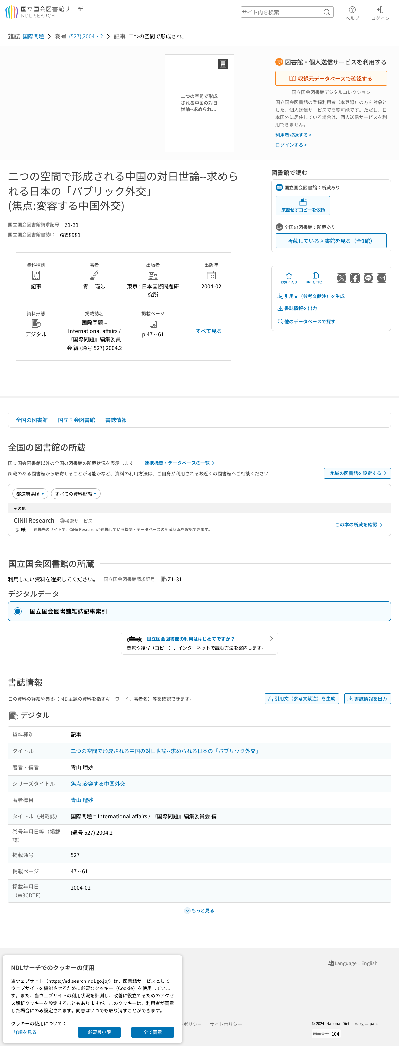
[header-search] (287, 12)
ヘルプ (352, 12)
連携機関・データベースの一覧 (181, 463)
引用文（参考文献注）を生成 (311, 296)
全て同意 (152, 1032)
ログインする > (291, 144)
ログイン (380, 12)
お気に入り (289, 278)
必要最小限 (99, 1032)
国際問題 (33, 36)
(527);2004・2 (86, 36)
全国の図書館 (32, 420)
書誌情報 (116, 420)
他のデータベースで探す (306, 321)
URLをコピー (316, 278)
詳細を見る (25, 1032)
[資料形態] (76, 493)
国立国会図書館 (76, 420)
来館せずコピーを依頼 (303, 205)
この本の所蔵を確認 (360, 525)
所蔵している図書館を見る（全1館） (331, 241)
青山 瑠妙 (82, 800)
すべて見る (209, 331)
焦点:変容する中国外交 (98, 783)
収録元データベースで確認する (330, 78)
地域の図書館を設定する (359, 473)
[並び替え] (30, 493)
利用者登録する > (293, 134)
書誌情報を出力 (297, 308)
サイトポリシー (226, 1024)
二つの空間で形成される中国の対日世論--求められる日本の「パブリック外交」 (166, 751)
